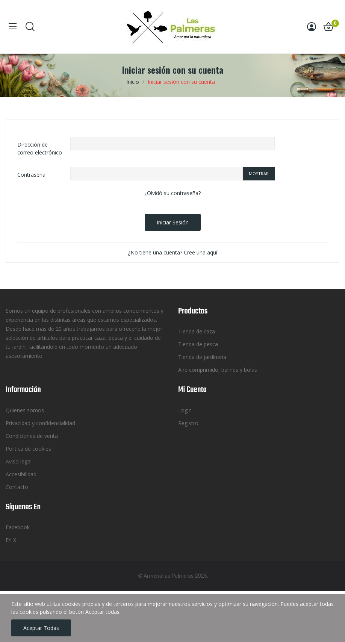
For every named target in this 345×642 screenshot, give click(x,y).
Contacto (17, 487)
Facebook (18, 527)
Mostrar (259, 173)
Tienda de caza (196, 331)
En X (11, 540)
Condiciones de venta (32, 435)
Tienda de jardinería (202, 356)
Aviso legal (19, 461)
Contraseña (31, 174)
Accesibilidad (21, 474)
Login (185, 410)
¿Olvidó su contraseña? (172, 193)
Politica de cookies (28, 448)
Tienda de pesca (198, 344)
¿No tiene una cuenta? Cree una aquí (172, 252)
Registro (188, 423)
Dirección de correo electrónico (39, 148)
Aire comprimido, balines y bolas (217, 369)
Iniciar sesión (173, 222)
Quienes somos (25, 410)
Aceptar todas (41, 627)
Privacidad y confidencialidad (40, 423)
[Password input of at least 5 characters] (156, 173)
